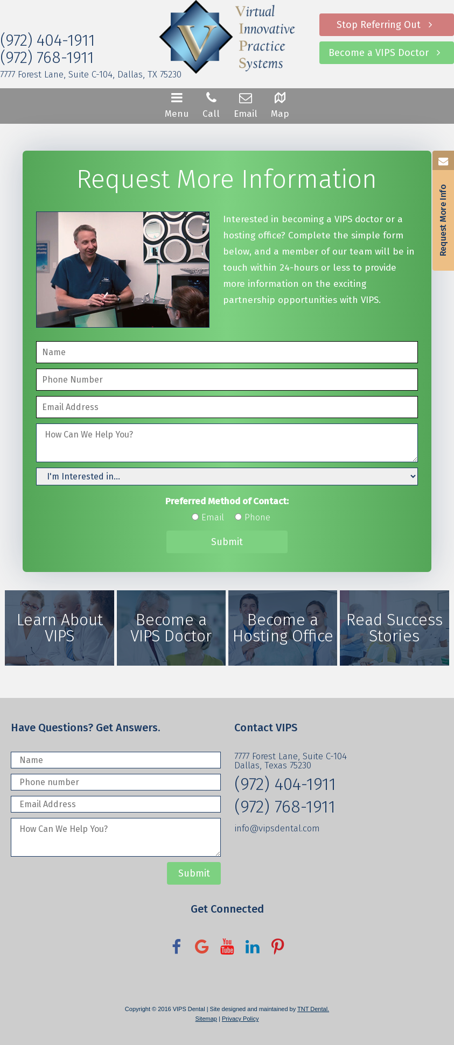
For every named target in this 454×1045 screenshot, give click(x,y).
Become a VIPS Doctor (387, 53)
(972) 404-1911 (47, 40)
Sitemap (206, 1018)
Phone (257, 517)
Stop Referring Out (387, 25)
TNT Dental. (313, 1009)
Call (211, 104)
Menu (176, 104)
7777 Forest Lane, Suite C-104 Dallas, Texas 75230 (290, 761)
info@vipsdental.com (277, 828)
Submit (227, 542)
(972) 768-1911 (47, 58)
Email (245, 104)
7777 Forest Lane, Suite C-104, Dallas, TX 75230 (90, 74)
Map (280, 104)
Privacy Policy (240, 1018)
